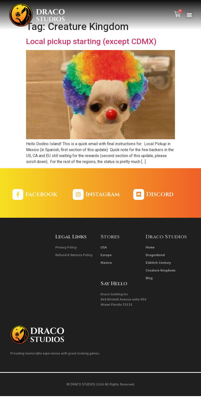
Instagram (103, 205)
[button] (189, 15)
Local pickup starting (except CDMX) (91, 52)
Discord (159, 205)
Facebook (41, 205)
